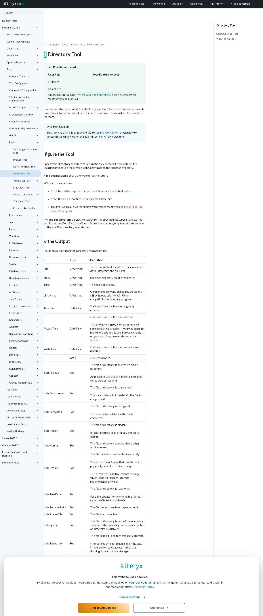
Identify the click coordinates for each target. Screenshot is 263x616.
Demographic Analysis (23, 333)
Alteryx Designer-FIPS (22, 417)
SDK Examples (23, 368)
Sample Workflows (150, 122)
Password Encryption (24, 208)
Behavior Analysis (23, 340)
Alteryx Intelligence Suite (23, 128)
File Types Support (22, 403)
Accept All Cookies (104, 599)
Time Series (23, 299)
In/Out (23, 142)
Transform (23, 236)
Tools (22, 69)
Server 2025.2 (20, 438)
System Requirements (18, 41)
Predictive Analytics (19, 121)
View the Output (226, 38)
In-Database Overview (21, 114)
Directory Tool (21, 173)
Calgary (23, 347)
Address (23, 326)
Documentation (23, 257)
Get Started (22, 48)
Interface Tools (23, 271)
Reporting (23, 250)
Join (23, 222)
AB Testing (23, 292)
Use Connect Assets (17, 424)
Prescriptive (23, 312)
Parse (23, 229)
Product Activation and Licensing (20, 454)
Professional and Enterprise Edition (141, 84)
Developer (23, 354)
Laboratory (23, 361)
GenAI (23, 135)
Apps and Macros (22, 62)
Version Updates (15, 431)
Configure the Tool (227, 33)
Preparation (23, 215)
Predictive (23, 285)
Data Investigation (23, 278)
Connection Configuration (23, 90)
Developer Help (20, 462)
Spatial (23, 264)
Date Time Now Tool (24, 166)
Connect (23, 375)
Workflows (22, 55)
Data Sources (22, 396)
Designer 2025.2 (20, 27)
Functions (22, 389)
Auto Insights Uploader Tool (25, 151)
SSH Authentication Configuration (19, 99)
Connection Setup (22, 410)
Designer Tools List (19, 76)
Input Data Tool (25, 180)
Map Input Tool (21, 187)
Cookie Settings (129, 589)
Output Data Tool (25, 194)
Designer (96, 34)
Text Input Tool (21, 201)
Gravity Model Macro (23, 382)
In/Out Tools (120, 34)
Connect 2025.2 (20, 445)
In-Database (23, 243)
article (138, 330)
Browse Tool (20, 159)
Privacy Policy (144, 579)
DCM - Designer (23, 107)
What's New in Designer (19, 34)
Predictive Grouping (23, 306)
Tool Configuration (19, 83)
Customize (159, 599)
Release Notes (9, 20)
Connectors (23, 319)
